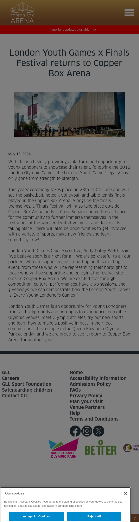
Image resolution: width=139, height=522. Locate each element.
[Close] (125, 498)
